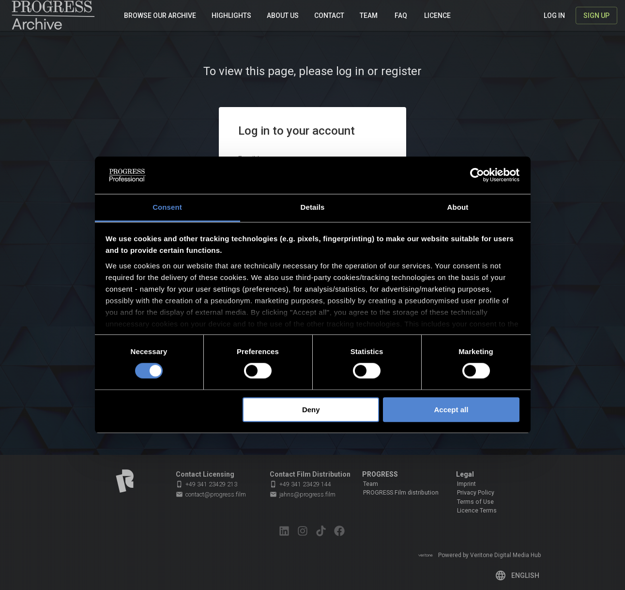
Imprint (466, 484)
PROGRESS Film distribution (401, 492)
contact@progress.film (211, 494)
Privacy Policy (475, 492)
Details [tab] (313, 207)
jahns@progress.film (302, 494)
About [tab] (458, 207)
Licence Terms (477, 510)
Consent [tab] (167, 207)
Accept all (451, 409)
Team (370, 484)
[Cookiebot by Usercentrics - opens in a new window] (477, 175)
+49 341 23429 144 (300, 484)
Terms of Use (475, 501)
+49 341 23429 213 (206, 484)
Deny (311, 409)
